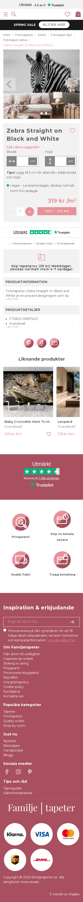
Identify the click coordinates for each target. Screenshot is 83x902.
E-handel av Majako (65, 894)
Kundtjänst (11, 691)
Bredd (11, 152)
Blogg (8, 755)
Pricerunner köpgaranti (21, 673)
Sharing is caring (16, 663)
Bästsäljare (11, 746)
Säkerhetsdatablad (17, 793)
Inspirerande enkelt (18, 659)
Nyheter (9, 741)
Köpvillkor (10, 677)
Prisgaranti (11, 668)
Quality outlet (13, 721)
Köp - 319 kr (57, 211)
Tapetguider (12, 788)
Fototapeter (12, 716)
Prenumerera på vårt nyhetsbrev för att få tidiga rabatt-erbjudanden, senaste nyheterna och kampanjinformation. (43, 635)
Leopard (65, 421)
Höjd (48, 152)
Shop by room (14, 726)
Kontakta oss (13, 696)
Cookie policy (13, 687)
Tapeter (9, 712)
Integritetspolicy (16, 682)
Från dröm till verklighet (21, 654)
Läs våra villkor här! (61, 640)
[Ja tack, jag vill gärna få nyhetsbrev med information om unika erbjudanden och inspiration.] (41, 622)
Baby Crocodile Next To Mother (31, 421)
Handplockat (13, 750)
